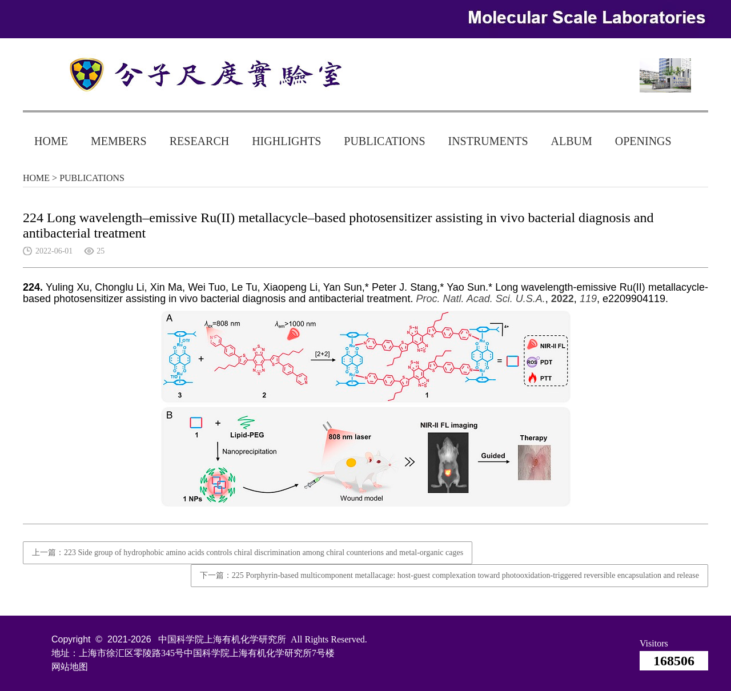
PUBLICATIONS (384, 141)
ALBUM (571, 141)
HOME (51, 141)
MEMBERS (119, 141)
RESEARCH (199, 141)
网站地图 (69, 667)
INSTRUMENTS (488, 141)
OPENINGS (643, 141)
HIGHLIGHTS (286, 141)
